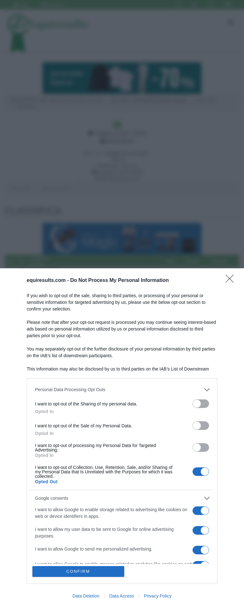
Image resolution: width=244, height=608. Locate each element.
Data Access (121, 595)
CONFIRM (78, 571)
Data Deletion (85, 595)
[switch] (201, 403)
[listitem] (122, 389)
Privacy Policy (158, 595)
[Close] (232, 281)
